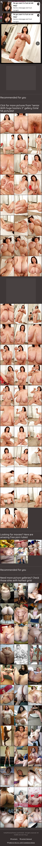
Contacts (13, 839)
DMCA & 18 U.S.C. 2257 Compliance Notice (21, 843)
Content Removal (26, 839)
